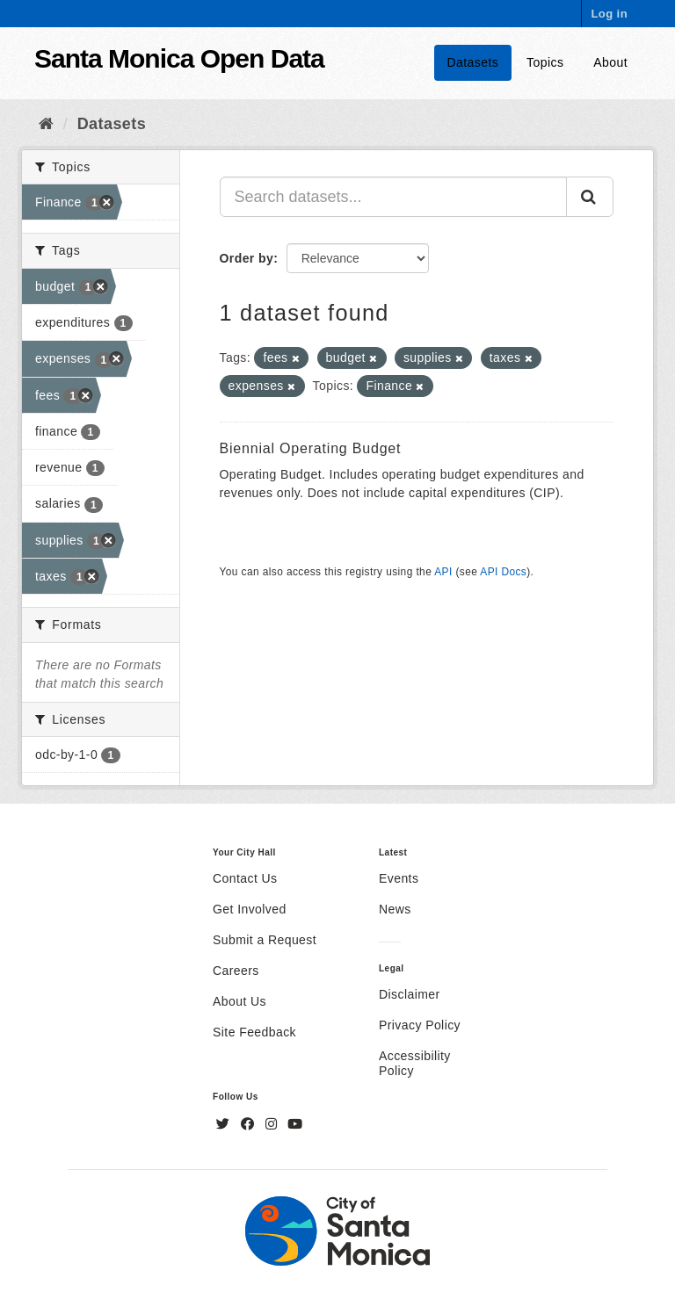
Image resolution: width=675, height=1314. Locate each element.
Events (398, 878)
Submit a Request (264, 940)
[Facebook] (249, 1124)
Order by (247, 258)
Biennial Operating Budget (311, 448)
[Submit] (589, 197)
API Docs (503, 572)
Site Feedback (254, 1032)
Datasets (473, 62)
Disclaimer (409, 994)
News (395, 909)
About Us (239, 1001)
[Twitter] (225, 1124)
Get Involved (250, 909)
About (610, 62)
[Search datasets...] (394, 197)
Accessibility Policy (415, 1063)
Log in (609, 13)
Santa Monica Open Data (179, 58)
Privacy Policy (420, 1025)
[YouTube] (295, 1124)
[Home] (46, 124)
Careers (236, 971)
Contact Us (245, 878)
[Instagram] (273, 1124)
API (443, 572)
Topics (544, 62)
